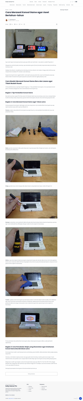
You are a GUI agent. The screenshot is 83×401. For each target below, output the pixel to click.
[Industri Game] (39, 4)
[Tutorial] (24, 4)
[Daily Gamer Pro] (13, 19)
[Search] (72, 1)
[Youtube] (10, 395)
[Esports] (44, 4)
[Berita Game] (12, 4)
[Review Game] (18, 4)
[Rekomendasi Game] (31, 4)
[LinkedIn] (12, 395)
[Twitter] (9, 395)
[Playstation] (55, 4)
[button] (70, 1)
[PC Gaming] (50, 4)
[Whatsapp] (14, 395)
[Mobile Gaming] (62, 4)
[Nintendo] (68, 4)
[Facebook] (6, 395)
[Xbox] (72, 4)
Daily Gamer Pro (9, 1)
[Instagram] (7, 395)
